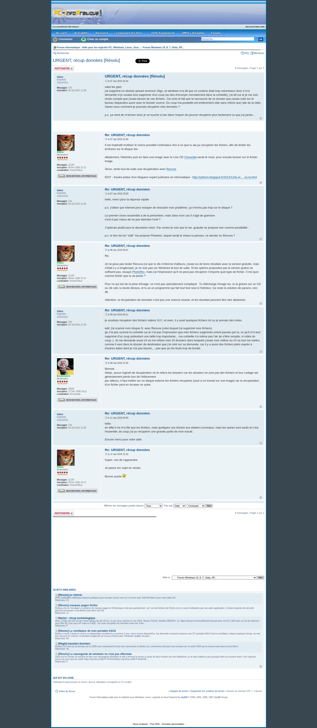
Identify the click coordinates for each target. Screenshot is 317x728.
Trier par (175, 505)
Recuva (171, 169)
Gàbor (60, 77)
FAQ (246, 53)
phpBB (184, 697)
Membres (259, 53)
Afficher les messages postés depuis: (133, 505)
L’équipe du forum (178, 691)
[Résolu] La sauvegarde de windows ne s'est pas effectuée (95, 654)
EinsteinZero (63, 376)
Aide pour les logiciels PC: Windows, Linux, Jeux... (111, 47)
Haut (261, 118)
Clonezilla (190, 157)
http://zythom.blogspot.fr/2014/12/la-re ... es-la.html (224, 177)
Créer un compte (97, 39)
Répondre (63, 68)
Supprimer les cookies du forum (207, 691)
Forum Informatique (68, 47)
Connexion (65, 39)
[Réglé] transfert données (74, 643)
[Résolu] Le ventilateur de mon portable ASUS (87, 630)
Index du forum (67, 691)
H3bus (60, 152)
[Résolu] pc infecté (70, 595)
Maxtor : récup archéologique (76, 618)
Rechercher (63, 53)
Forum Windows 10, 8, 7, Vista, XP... (163, 47)
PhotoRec (138, 271)
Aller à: (166, 577)
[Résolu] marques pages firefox (78, 605)
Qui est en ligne (63, 677)
